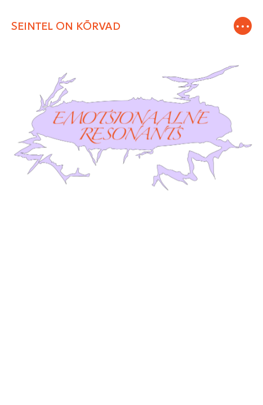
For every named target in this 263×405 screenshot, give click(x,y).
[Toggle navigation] (242, 26)
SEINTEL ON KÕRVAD (66, 26)
